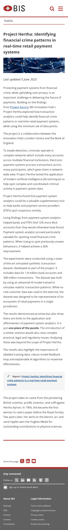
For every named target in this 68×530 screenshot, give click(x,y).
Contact (6, 514)
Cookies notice (37, 519)
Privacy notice (37, 514)
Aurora (19, 107)
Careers (7, 519)
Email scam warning (40, 524)
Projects (8, 20)
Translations (9, 524)
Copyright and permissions (43, 510)
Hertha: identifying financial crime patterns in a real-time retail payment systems (34, 380)
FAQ (5, 510)
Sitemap (7, 505)
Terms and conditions (41, 505)
